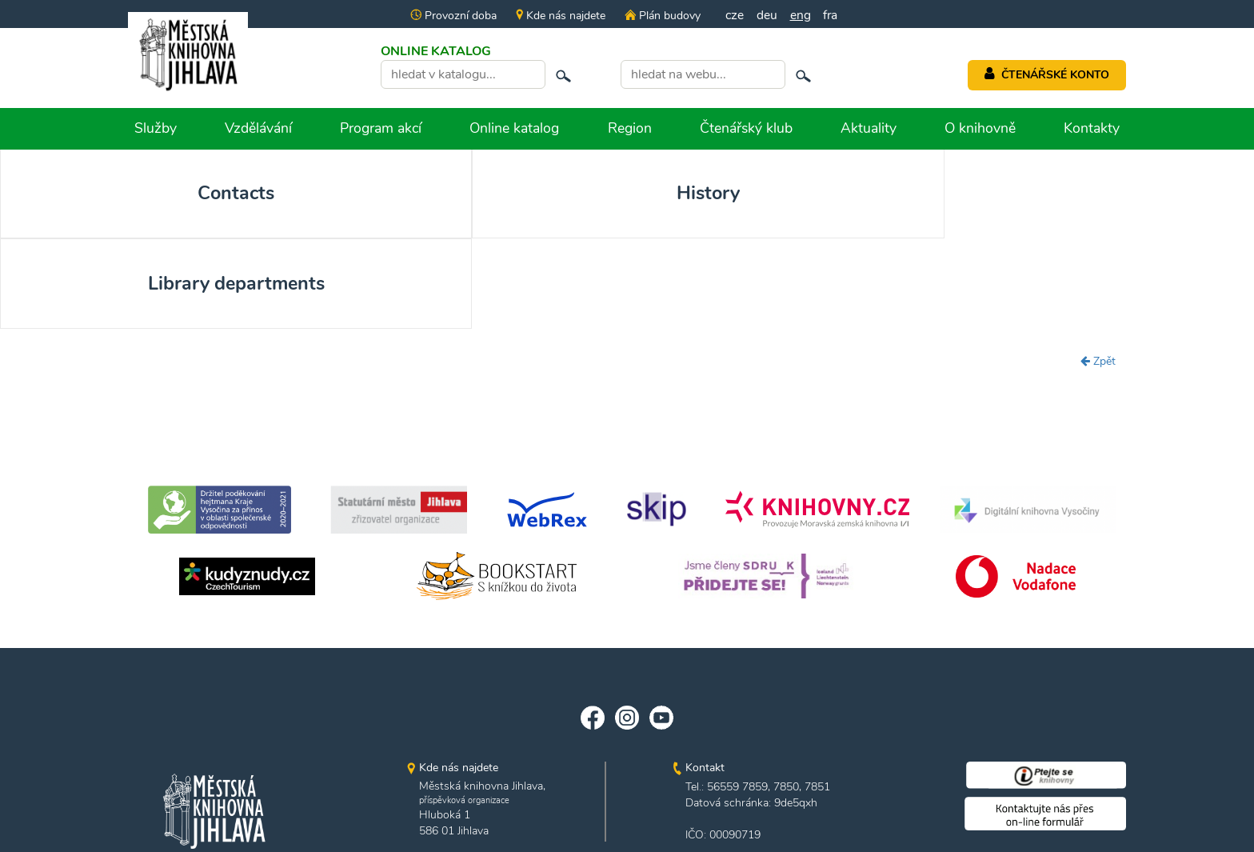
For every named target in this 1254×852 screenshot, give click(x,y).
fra (831, 15)
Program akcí (380, 128)
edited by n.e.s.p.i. (627, 810)
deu (767, 15)
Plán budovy (660, 15)
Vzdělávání (258, 128)
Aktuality (869, 128)
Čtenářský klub (746, 128)
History (376, 194)
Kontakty (1092, 128)
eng (800, 15)
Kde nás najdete (559, 15)
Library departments (626, 194)
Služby (155, 128)
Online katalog (514, 128)
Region (630, 128)
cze (734, 15)
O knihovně (980, 128)
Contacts (125, 194)
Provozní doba (452, 15)
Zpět (1098, 273)
